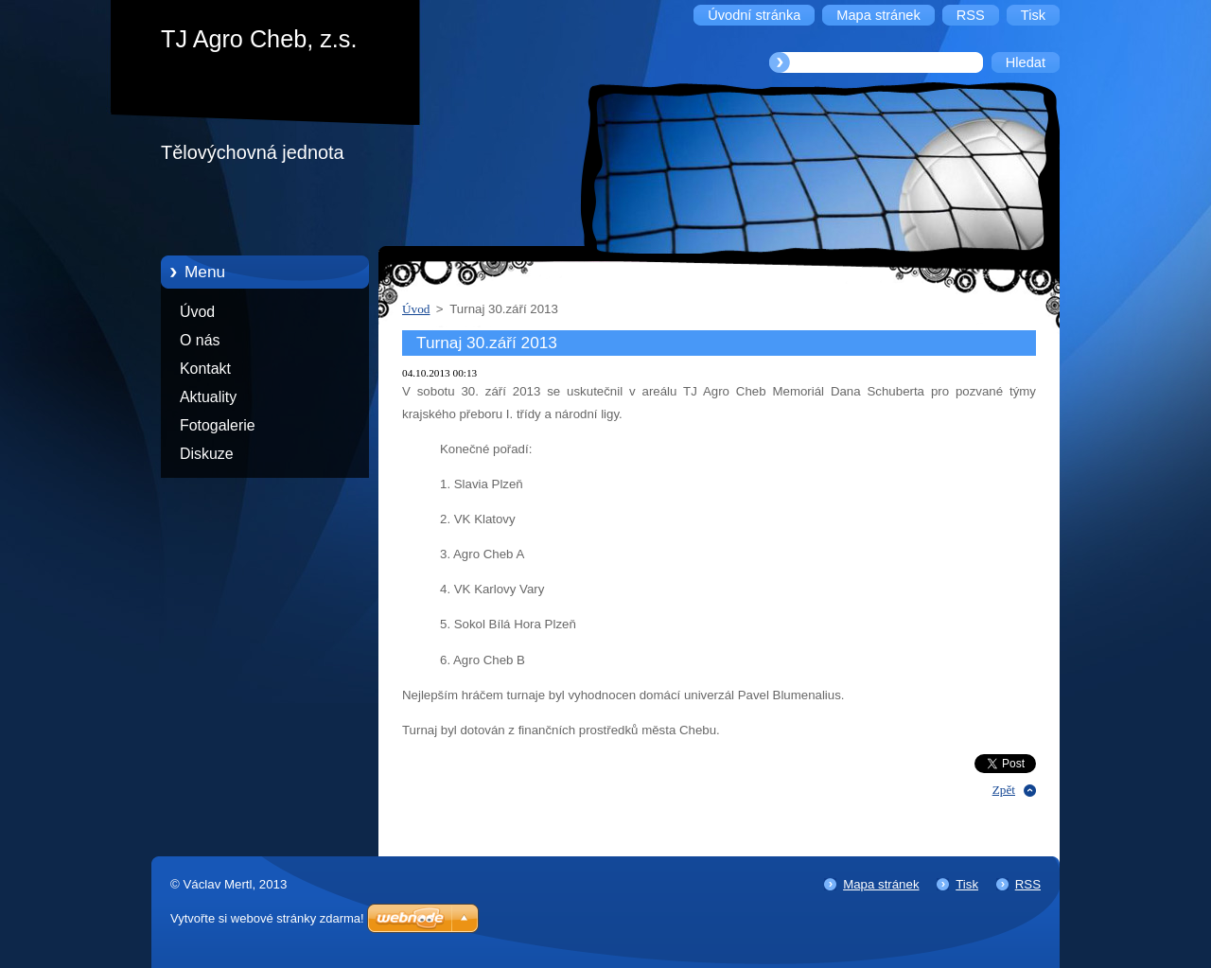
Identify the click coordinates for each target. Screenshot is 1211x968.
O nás (199, 340)
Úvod (197, 312)
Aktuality (208, 397)
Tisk (967, 884)
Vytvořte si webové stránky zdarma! (267, 918)
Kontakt (205, 369)
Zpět (1003, 790)
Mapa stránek (881, 884)
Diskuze (207, 454)
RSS (1028, 884)
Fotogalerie (217, 425)
